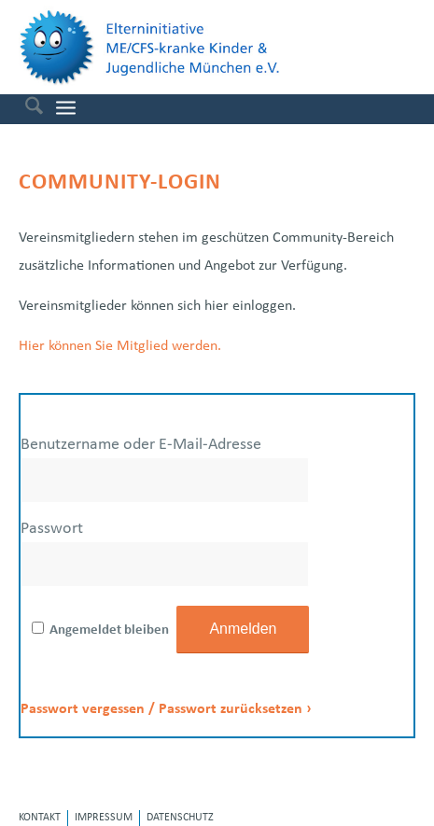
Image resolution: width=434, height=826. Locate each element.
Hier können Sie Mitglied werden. (120, 346)
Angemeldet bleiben (109, 630)
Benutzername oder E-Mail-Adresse (141, 445)
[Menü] (66, 109)
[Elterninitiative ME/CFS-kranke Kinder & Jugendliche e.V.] (183, 47)
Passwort (52, 529)
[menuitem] (25, 109)
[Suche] (25, 109)
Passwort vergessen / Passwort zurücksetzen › (166, 709)
